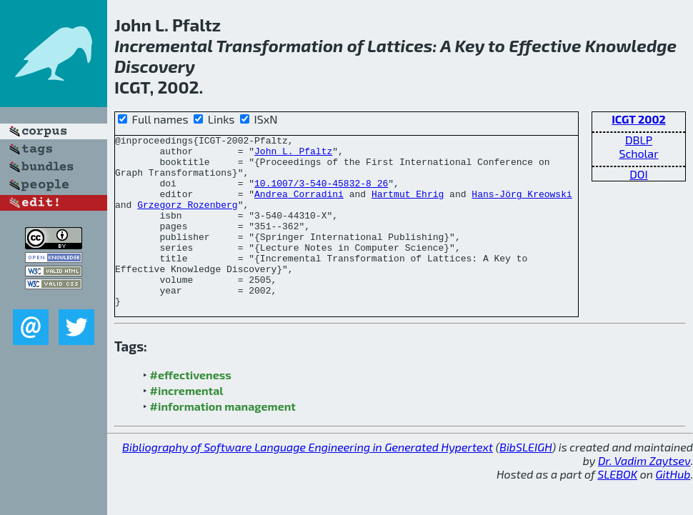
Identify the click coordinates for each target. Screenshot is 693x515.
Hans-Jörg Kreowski (522, 206)
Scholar (638, 153)
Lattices (399, 45)
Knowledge (631, 45)
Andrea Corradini (299, 206)
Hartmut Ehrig (408, 206)
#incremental (187, 424)
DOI (638, 174)
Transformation (279, 45)
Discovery (154, 66)
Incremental (163, 45)
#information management (223, 440)
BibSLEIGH (525, 481)
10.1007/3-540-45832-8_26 (321, 193)
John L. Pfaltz (293, 155)
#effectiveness (190, 409)
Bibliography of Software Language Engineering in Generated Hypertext (307, 481)
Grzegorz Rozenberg (187, 219)
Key (469, 45)
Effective (545, 45)
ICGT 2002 (639, 119)
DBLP (638, 139)
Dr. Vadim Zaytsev (644, 494)
